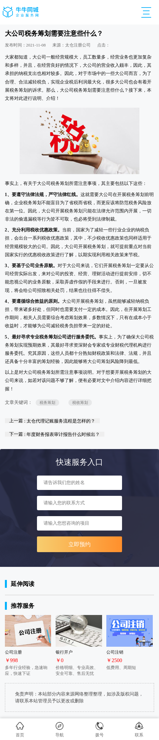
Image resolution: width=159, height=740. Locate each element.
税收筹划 (80, 402)
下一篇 (54, 434)
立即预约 (79, 544)
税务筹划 (47, 402)
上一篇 (52, 420)
